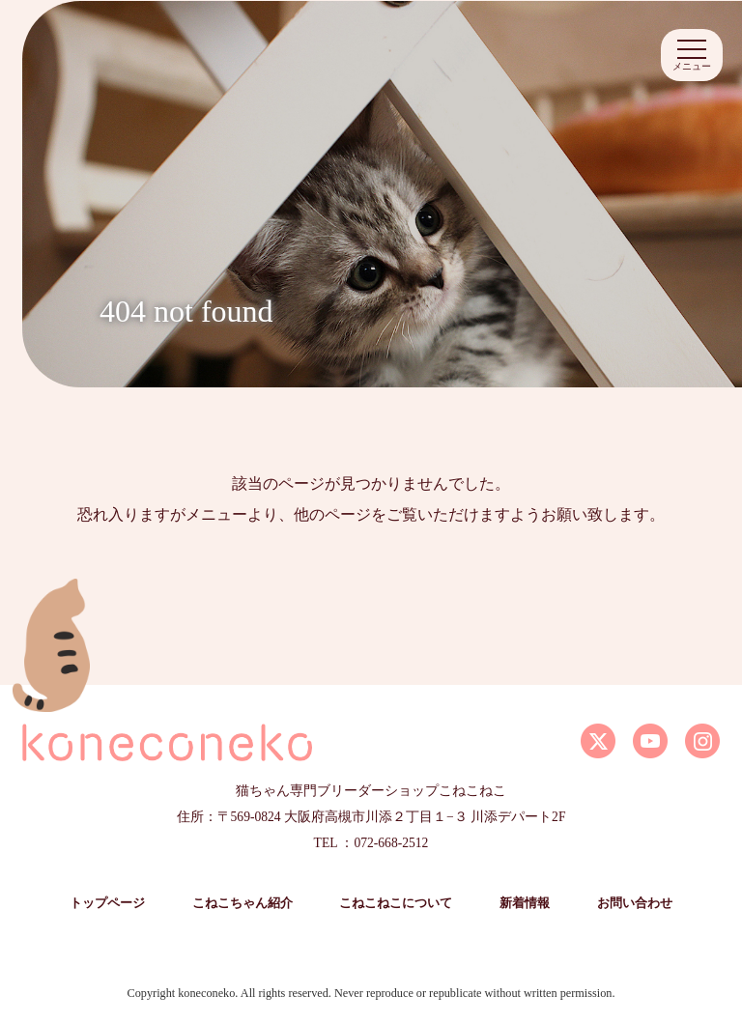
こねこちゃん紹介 (242, 903)
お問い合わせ (634, 903)
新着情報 (524, 903)
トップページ (107, 903)
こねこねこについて (395, 903)
